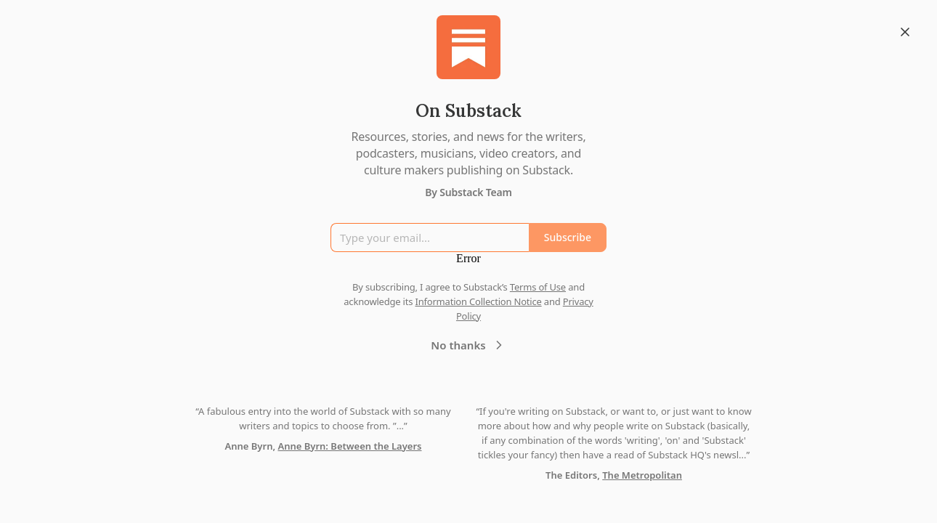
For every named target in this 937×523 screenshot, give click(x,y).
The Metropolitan (642, 475)
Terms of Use (538, 286)
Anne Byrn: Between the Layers (349, 446)
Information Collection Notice (478, 301)
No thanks (468, 345)
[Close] (905, 31)
